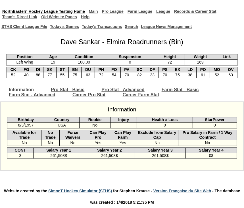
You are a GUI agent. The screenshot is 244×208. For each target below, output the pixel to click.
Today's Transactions (102, 26)
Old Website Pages (59, 17)
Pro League (113, 11)
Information (21, 89)
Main (93, 11)
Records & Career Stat (195, 11)
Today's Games (64, 26)
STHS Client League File (24, 26)
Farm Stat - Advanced (32, 94)
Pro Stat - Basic (67, 89)
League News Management (166, 26)
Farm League (140, 11)
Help (85, 17)
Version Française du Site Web (182, 191)
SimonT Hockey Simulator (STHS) (80, 191)
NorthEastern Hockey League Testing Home (43, 11)
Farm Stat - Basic (180, 89)
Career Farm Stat (140, 94)
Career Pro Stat (89, 94)
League (163, 11)
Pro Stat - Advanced (122, 89)
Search (131, 26)
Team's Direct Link (19, 17)
